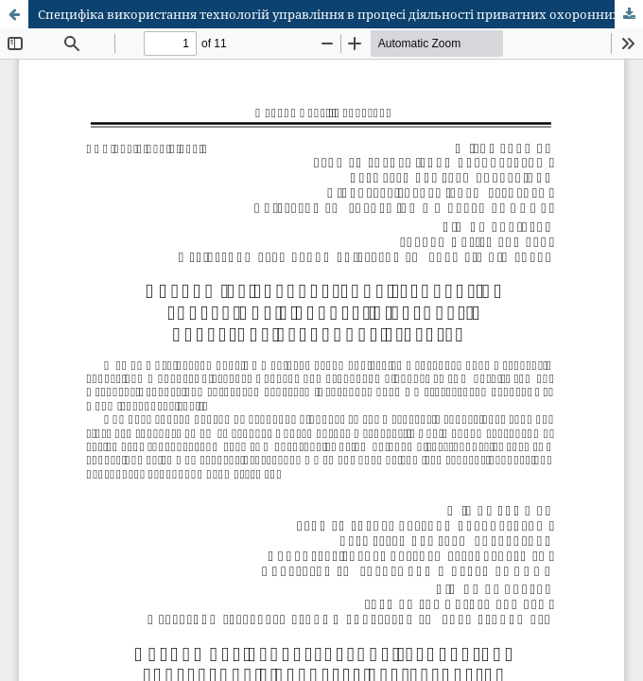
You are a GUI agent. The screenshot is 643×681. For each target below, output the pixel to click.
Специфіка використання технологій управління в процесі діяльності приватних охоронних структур (340, 14)
